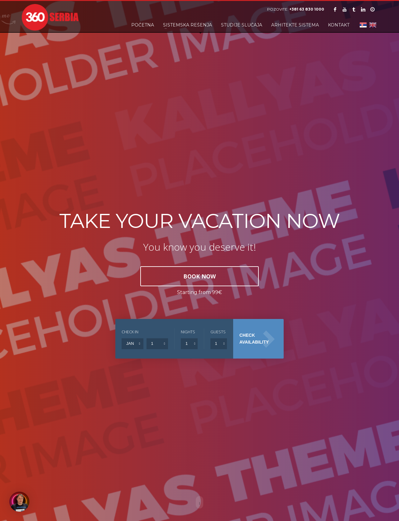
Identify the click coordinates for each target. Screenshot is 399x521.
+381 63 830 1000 (306, 9)
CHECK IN (130, 332)
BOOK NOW (199, 276)
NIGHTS (188, 332)
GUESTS (218, 332)
